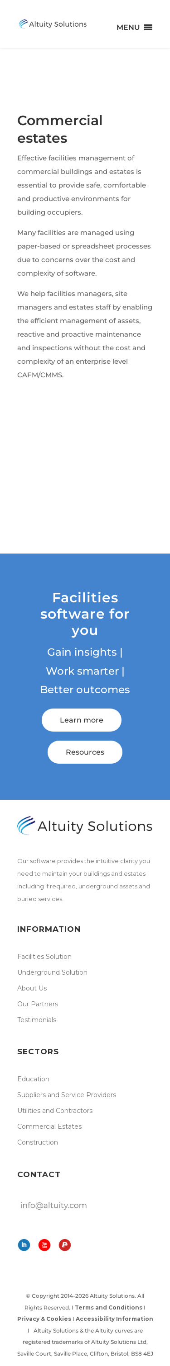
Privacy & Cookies (44, 1318)
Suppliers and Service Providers (66, 1095)
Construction (37, 1142)
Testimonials (36, 1020)
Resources (85, 752)
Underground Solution (52, 972)
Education (33, 1079)
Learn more (81, 720)
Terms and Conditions (108, 1307)
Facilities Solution (44, 957)
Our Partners (37, 1004)
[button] (128, 27)
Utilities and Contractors (54, 1111)
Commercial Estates (49, 1126)
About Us (32, 988)
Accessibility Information (114, 1318)
